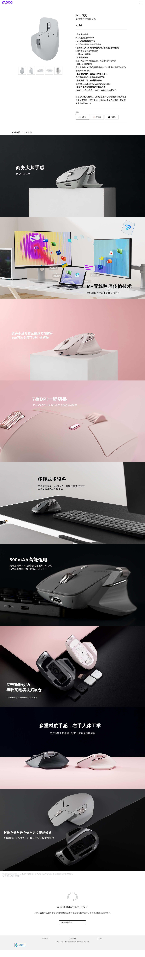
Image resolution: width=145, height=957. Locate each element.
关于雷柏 (72, 939)
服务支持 (45, 939)
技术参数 (28, 132)
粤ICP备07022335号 (83, 942)
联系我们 (100, 939)
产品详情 (16, 132)
